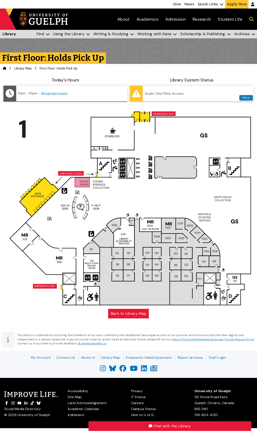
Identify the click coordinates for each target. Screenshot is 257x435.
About (88, 357)
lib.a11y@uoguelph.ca (92, 344)
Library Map (23, 68)
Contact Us (66, 357)
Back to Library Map (128, 313)
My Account (41, 357)
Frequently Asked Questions (149, 357)
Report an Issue (190, 357)
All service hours (54, 93)
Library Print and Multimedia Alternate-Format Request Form (213, 340)
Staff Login (217, 357)
